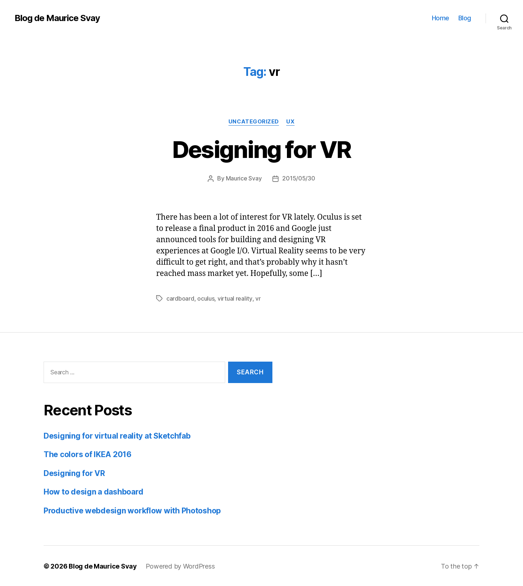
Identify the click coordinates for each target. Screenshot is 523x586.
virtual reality (235, 298)
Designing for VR (261, 149)
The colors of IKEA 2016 (87, 453)
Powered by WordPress (180, 565)
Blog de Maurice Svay (57, 18)
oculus (205, 298)
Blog (464, 18)
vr (257, 298)
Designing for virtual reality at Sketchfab (117, 435)
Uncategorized (253, 121)
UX (291, 121)
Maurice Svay (244, 178)
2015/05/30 (298, 178)
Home (440, 18)
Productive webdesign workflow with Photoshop (132, 509)
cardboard (180, 298)
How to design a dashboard (93, 491)
